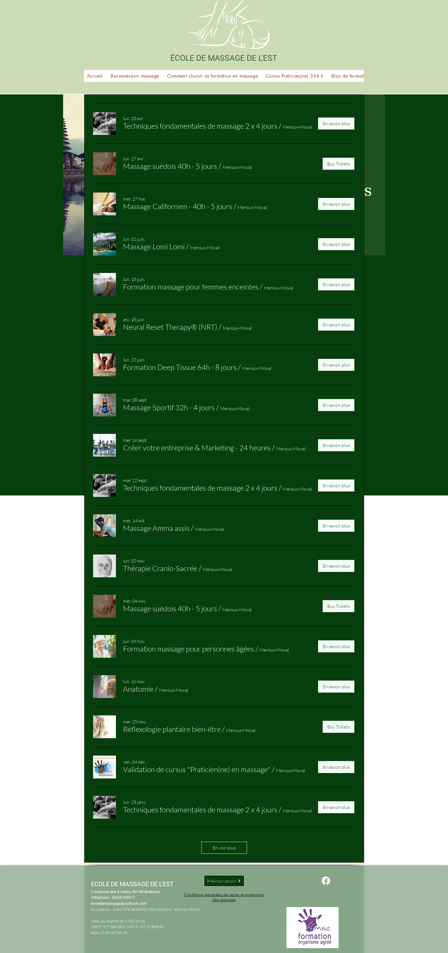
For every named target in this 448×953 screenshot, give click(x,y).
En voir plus (224, 848)
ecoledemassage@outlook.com (119, 904)
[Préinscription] (224, 881)
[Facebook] (326, 880)
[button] (363, 76)
